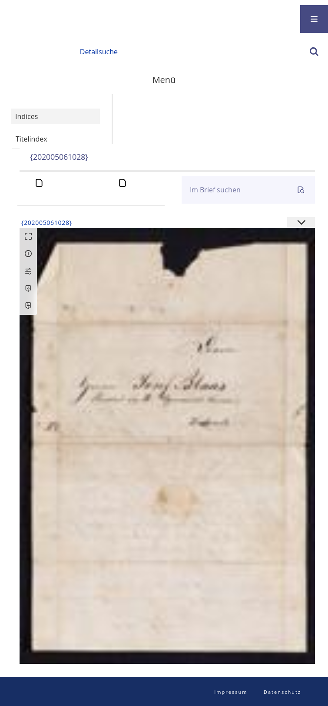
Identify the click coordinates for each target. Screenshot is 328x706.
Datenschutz (282, 692)
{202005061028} (59, 157)
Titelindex (31, 139)
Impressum (230, 692)
